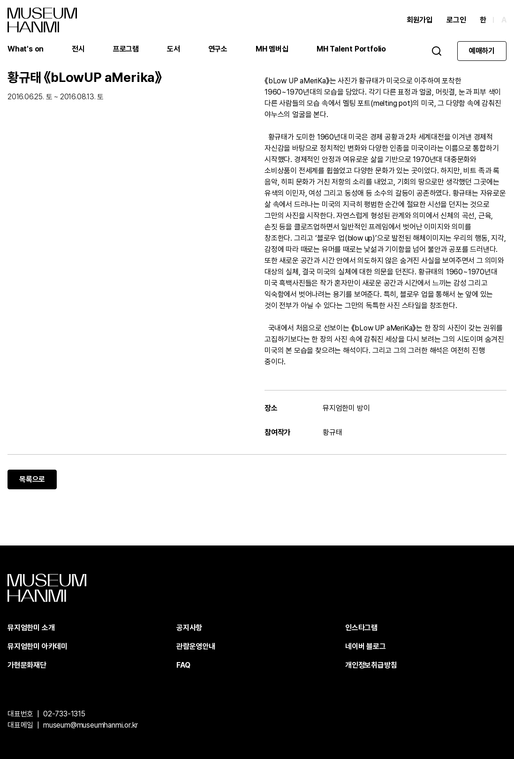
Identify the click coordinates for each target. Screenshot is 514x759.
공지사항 (189, 627)
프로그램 (126, 48)
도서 (173, 48)
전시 (78, 48)
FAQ (183, 665)
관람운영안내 (195, 646)
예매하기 (482, 50)
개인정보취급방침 (371, 665)
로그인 (456, 19)
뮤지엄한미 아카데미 (38, 646)
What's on (26, 48)
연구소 (217, 48)
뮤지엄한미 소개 (31, 627)
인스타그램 (361, 627)
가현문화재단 (27, 665)
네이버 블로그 (365, 646)
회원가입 (419, 19)
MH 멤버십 (272, 48)
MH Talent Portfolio (351, 48)
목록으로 (32, 479)
